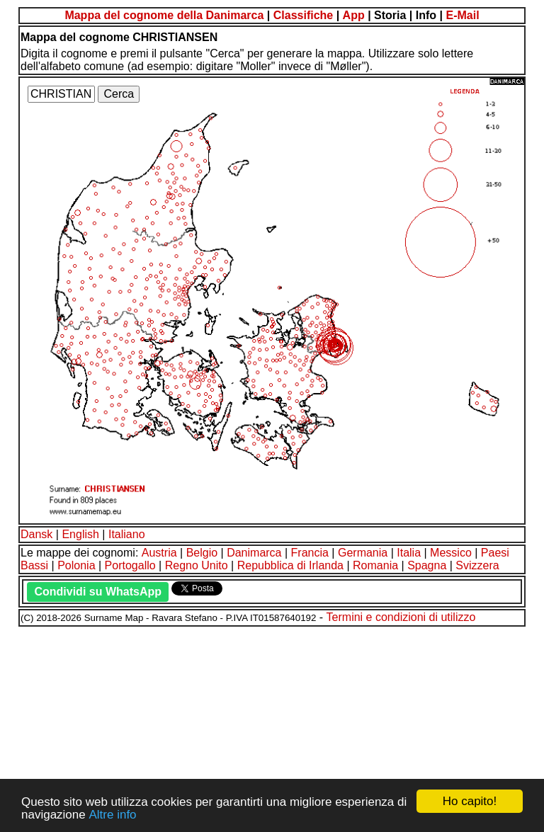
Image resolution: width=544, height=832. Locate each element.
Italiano (126, 534)
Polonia (76, 565)
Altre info (112, 814)
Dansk (36, 534)
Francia (310, 553)
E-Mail (462, 15)
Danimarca (254, 553)
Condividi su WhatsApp (98, 592)
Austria (159, 553)
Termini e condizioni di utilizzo (401, 617)
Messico (451, 553)
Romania (375, 565)
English (80, 534)
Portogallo (130, 565)
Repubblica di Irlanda (290, 565)
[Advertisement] (272, 727)
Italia (409, 553)
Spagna (426, 565)
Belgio (201, 553)
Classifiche (303, 15)
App (354, 15)
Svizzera (477, 565)
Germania (362, 553)
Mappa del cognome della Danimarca (164, 15)
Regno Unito (196, 565)
